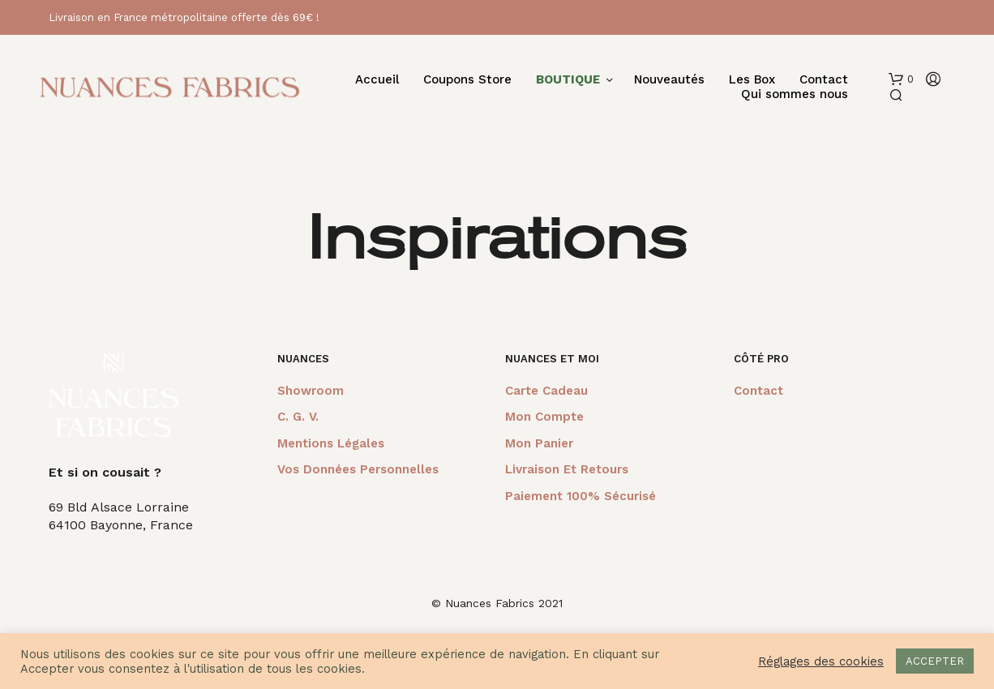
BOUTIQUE (568, 80)
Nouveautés (669, 80)
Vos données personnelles (358, 469)
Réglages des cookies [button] (821, 661)
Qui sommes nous (794, 94)
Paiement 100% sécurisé (580, 496)
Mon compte (544, 416)
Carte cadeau (546, 390)
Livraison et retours (566, 469)
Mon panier (539, 443)
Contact (823, 80)
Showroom (310, 390)
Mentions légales (330, 443)
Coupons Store (467, 80)
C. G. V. (298, 416)
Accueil (377, 80)
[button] (901, 79)
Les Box (752, 80)
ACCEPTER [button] (935, 661)
